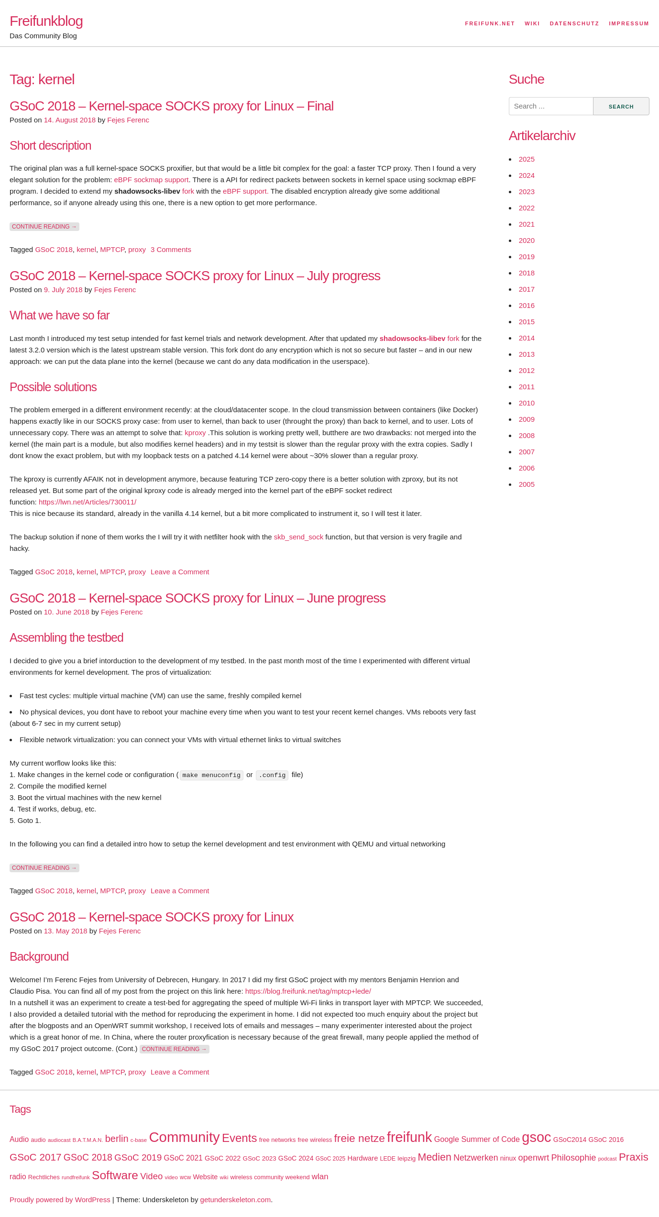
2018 (527, 273)
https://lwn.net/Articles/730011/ (87, 502)
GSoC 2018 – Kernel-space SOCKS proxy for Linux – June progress (197, 598)
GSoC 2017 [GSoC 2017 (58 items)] (36, 1156)
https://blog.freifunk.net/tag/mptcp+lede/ (308, 991)
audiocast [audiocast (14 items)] (59, 1139)
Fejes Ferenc (128, 120)
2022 (527, 208)
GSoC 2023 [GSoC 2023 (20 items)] (259, 1158)
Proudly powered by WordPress (60, 1199)
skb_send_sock (298, 537)
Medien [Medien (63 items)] (434, 1156)
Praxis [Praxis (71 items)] (633, 1156)
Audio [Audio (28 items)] (19, 1139)
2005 (527, 484)
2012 (527, 370)
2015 (527, 322)
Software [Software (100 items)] (115, 1174)
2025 (527, 159)
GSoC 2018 (53, 249)
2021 (527, 224)
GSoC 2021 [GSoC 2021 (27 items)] (183, 1157)
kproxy (196, 432)
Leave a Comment (180, 572)
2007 (527, 452)
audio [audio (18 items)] (38, 1139)
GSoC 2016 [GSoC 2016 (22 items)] (606, 1139)
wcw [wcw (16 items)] (185, 1176)
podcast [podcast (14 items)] (607, 1158)
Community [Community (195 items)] (184, 1136)
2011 (527, 387)
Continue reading (45, 226)
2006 (527, 468)
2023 (527, 191)
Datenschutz (575, 23)
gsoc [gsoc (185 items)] (536, 1136)
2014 (527, 338)
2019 (527, 256)
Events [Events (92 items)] (239, 1137)
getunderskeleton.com (235, 1199)
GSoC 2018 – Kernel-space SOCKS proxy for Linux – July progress (195, 275)
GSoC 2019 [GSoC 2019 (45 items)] (138, 1157)
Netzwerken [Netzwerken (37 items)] (475, 1157)
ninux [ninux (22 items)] (508, 1158)
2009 (527, 419)
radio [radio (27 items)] (18, 1176)
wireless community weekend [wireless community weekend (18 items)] (269, 1176)
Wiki (532, 23)
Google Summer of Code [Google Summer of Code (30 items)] (477, 1138)
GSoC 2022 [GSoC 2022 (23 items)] (223, 1158)
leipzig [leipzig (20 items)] (406, 1158)
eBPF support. (247, 191)
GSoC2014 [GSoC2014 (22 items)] (570, 1139)
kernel (86, 249)
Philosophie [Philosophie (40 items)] (573, 1157)
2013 (527, 354)
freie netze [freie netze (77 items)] (359, 1137)
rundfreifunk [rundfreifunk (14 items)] (76, 1177)
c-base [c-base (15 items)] (139, 1139)
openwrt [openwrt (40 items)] (533, 1157)
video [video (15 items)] (171, 1177)
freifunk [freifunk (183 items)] (409, 1136)
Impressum (629, 23)
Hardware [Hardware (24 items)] (362, 1158)
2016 (527, 305)
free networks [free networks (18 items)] (277, 1139)
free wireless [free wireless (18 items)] (315, 1139)
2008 (527, 435)
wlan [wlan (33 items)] (320, 1176)
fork (188, 191)
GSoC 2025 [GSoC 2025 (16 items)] (331, 1158)
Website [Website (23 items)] (205, 1176)
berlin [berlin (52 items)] (117, 1138)
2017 (527, 289)
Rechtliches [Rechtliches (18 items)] (44, 1176)
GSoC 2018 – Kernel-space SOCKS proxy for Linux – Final (171, 106)
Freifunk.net (490, 23)
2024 (527, 175)
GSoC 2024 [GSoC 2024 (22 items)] (296, 1158)
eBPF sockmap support (151, 179)
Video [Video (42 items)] (151, 1176)
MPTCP (112, 249)
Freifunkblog (46, 21)
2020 (527, 240)
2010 (527, 403)
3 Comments (171, 249)
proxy (137, 249)
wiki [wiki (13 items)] (224, 1177)
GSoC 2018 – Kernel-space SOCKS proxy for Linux (152, 917)
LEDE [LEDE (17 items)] (388, 1158)
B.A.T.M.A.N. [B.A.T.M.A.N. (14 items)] (88, 1139)
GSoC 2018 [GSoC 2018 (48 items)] (88, 1156)
